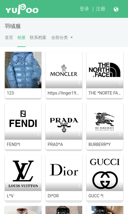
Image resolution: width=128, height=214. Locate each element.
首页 (9, 37)
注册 (100, 9)
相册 (21, 41)
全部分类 (59, 37)
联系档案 (38, 37)
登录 (84, 9)
